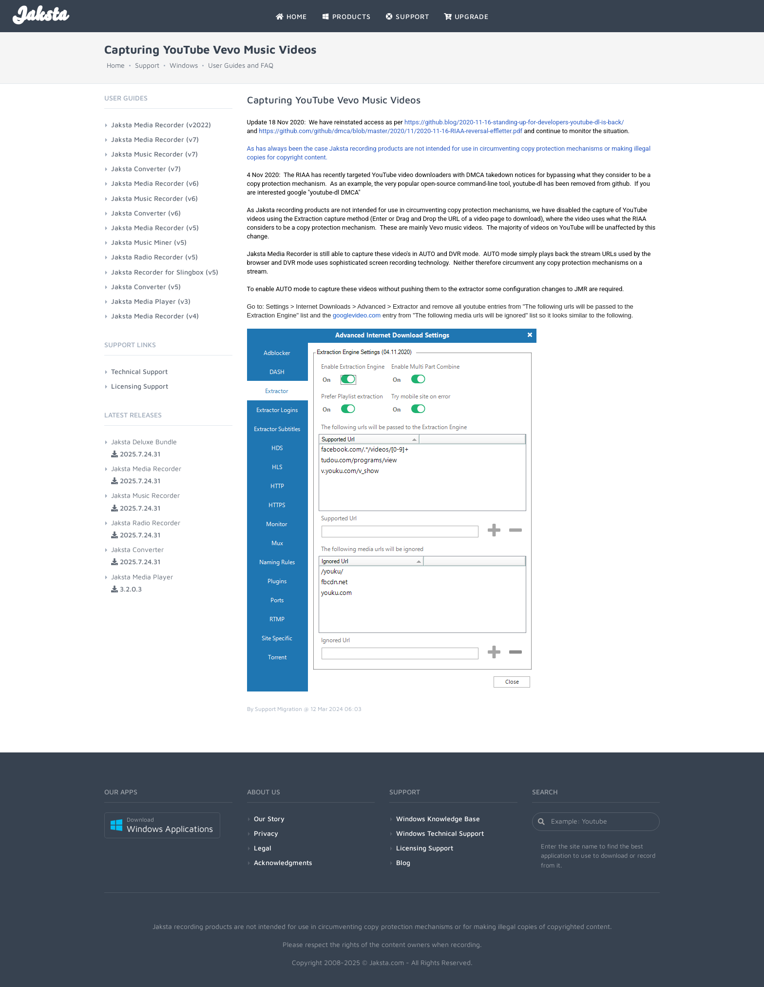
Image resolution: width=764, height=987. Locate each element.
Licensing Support (139, 386)
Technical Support (139, 371)
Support (147, 65)
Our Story (269, 818)
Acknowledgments (283, 862)
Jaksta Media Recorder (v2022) (161, 124)
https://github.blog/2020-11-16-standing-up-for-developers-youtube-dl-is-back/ (514, 122)
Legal (262, 848)
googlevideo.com (357, 315)
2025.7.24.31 (135, 454)
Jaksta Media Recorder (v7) (155, 139)
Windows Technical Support (440, 833)
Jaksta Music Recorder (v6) (154, 198)
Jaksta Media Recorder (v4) (155, 316)
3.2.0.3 (126, 589)
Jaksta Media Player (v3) (151, 301)
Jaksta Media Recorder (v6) (155, 183)
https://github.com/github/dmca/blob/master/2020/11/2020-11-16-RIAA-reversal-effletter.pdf (390, 131)
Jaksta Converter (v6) (146, 213)
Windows (184, 65)
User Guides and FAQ (240, 65)
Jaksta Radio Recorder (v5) (154, 257)
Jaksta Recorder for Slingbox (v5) (164, 272)
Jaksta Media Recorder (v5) (155, 227)
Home (116, 65)
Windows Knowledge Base (438, 818)
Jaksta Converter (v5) (146, 286)
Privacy (266, 833)
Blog (403, 862)
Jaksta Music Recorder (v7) (154, 154)
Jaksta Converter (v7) (146, 168)
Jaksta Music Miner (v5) (149, 242)
